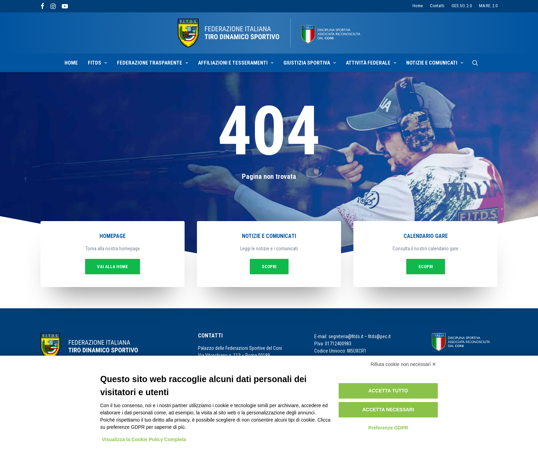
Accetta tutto (388, 390)
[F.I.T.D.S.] (269, 33)
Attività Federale (371, 63)
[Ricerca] (475, 63)
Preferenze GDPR (388, 428)
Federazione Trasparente (152, 63)
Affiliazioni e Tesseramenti (235, 63)
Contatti (437, 5)
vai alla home (112, 266)
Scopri (269, 266)
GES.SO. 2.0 (462, 5)
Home (417, 5)
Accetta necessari (388, 409)
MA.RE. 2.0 (488, 5)
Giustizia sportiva (309, 63)
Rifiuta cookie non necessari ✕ (403, 364)
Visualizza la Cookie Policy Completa (144, 439)
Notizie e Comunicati (434, 63)
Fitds (97, 63)
